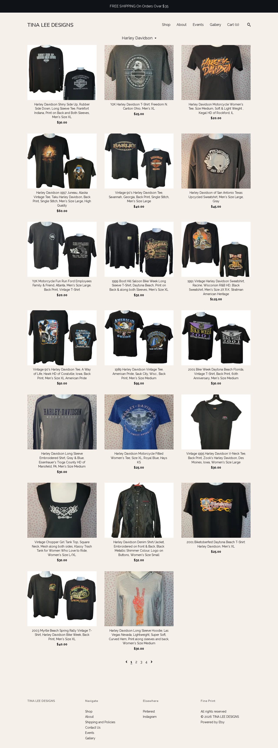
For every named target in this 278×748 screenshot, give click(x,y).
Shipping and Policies (100, 722)
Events (198, 25)
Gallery (215, 25)
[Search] (249, 25)
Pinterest (149, 711)
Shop (166, 25)
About (182, 25)
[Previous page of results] (126, 662)
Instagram (150, 716)
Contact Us (93, 727)
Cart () (233, 25)
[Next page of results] (152, 662)
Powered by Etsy (213, 722)
